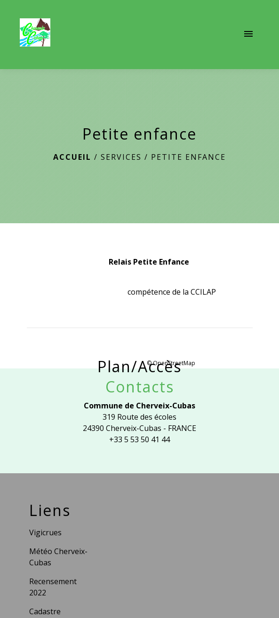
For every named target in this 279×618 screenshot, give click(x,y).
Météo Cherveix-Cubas (58, 557)
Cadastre (45, 611)
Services (121, 157)
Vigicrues (45, 532)
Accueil (72, 157)
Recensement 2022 (53, 587)
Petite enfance (188, 157)
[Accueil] (35, 34)
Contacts (139, 387)
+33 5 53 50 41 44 (139, 439)
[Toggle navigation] (248, 34)
